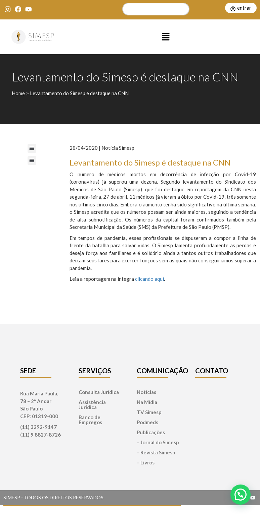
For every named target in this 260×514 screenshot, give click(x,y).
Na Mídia (147, 402)
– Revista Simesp (156, 452)
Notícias (146, 392)
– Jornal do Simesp (158, 442)
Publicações (151, 432)
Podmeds (147, 422)
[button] (166, 36)
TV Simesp (149, 412)
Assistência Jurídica (92, 405)
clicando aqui (149, 279)
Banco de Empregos (90, 420)
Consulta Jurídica (99, 392)
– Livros (146, 462)
